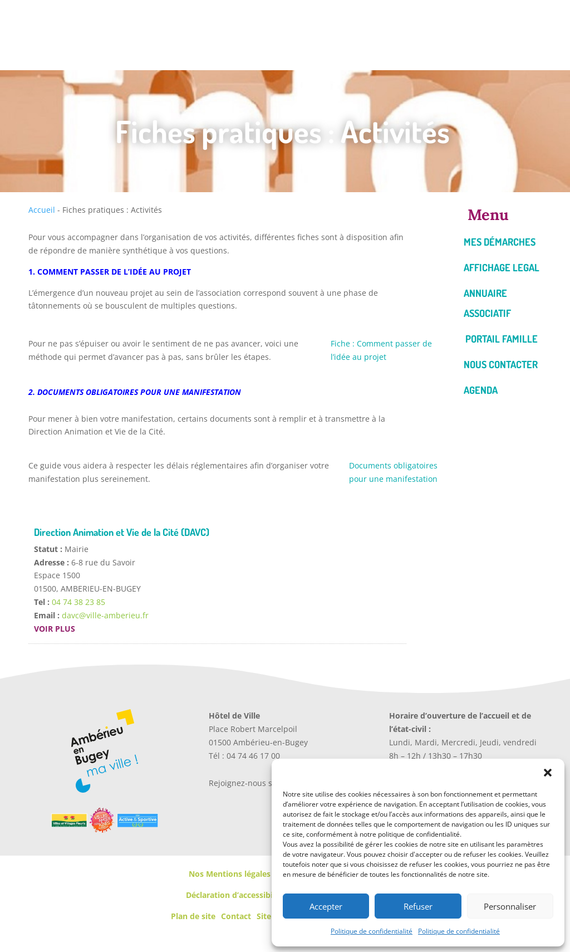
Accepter (325, 906)
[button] (547, 772)
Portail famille (501, 339)
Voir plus (54, 628)
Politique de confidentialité (371, 931)
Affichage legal (501, 267)
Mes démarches (499, 242)
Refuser (418, 906)
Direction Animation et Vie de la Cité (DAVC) (121, 532)
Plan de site (193, 916)
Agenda (481, 390)
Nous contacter (501, 364)
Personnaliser (510, 906)
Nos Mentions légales (230, 873)
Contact (236, 916)
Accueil (41, 209)
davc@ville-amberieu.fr (105, 615)
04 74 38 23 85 (78, 602)
